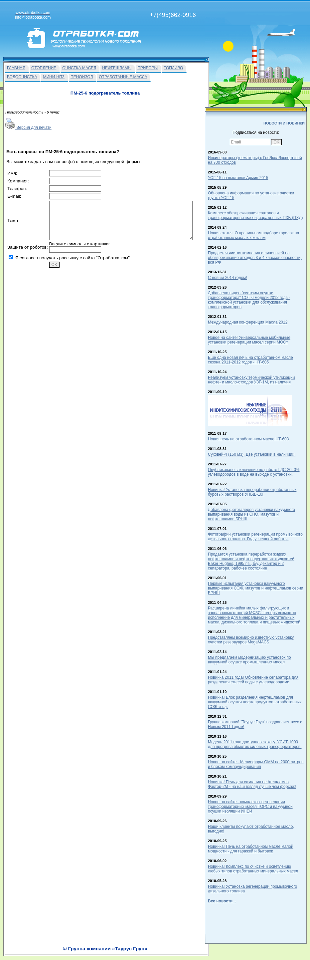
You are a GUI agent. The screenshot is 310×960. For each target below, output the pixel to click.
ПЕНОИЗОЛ (82, 77)
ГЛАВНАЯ (16, 68)
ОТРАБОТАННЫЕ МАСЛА (123, 77)
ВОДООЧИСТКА (22, 77)
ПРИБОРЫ (147, 68)
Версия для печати (28, 127)
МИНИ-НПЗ (53, 77)
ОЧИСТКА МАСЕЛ (79, 68)
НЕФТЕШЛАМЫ (116, 68)
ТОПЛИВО (173, 68)
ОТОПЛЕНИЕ (43, 68)
